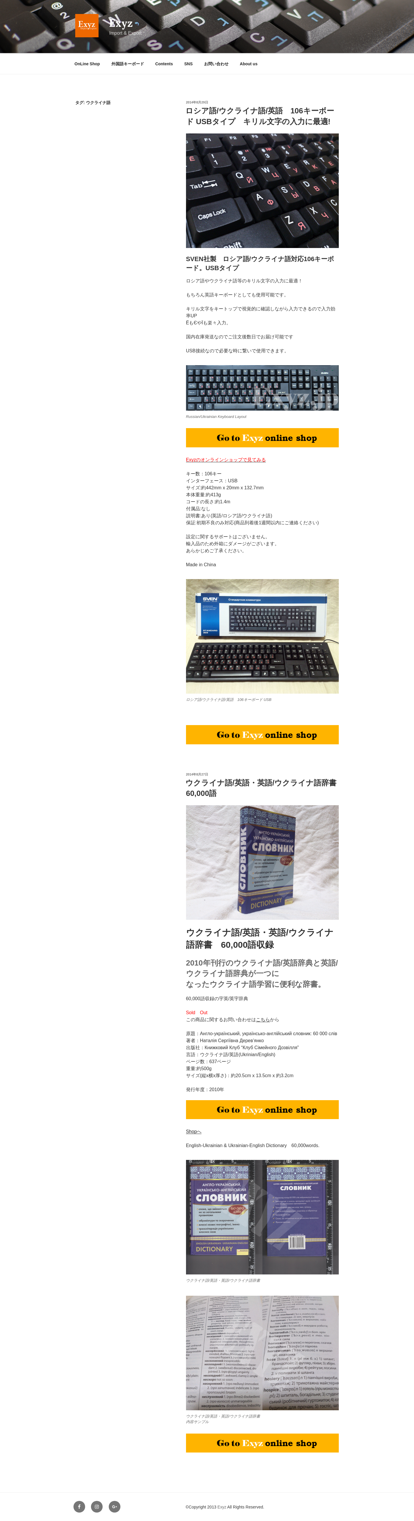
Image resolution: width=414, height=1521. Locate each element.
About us (249, 63)
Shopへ (193, 1131)
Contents (164, 63)
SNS (188, 63)
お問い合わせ (216, 63)
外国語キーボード (127, 63)
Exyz (121, 23)
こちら (263, 1019)
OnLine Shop (87, 63)
